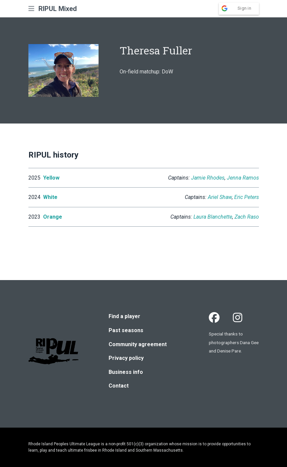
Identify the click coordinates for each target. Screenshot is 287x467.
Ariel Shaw (220, 197)
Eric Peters (246, 197)
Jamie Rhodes (208, 178)
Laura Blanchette (212, 217)
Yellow (51, 178)
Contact (119, 386)
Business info (126, 372)
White (50, 197)
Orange (52, 217)
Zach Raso (247, 217)
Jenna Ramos (243, 178)
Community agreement (138, 344)
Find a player (124, 316)
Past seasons (126, 330)
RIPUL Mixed (57, 9)
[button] (31, 9)
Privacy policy (126, 358)
